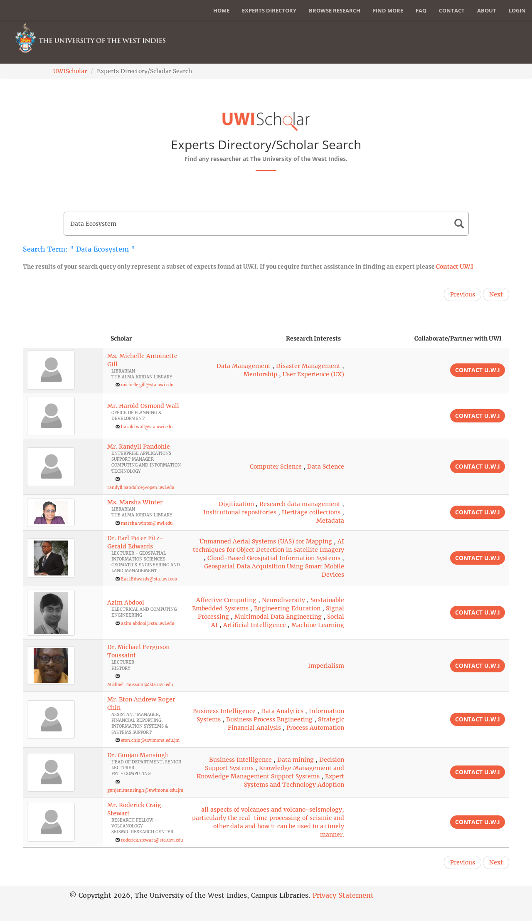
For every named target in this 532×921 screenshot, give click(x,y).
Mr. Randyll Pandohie (138, 446)
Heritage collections (311, 512)
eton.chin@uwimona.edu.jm (150, 740)
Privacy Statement (343, 895)
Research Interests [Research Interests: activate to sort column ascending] (313, 338)
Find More (388, 10)
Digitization (236, 504)
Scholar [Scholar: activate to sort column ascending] (121, 338)
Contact (452, 10)
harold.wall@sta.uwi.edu (146, 427)
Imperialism (326, 665)
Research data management (299, 504)
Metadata (330, 520)
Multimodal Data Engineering (278, 616)
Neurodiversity (283, 600)
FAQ (421, 10)
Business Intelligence (224, 711)
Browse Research (334, 10)
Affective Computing (226, 600)
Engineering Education (287, 608)
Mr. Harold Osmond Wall (143, 406)
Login (517, 10)
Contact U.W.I (454, 266)
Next (496, 294)
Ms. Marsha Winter (135, 502)
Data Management (244, 366)
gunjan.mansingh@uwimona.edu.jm (145, 790)
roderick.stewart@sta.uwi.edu (152, 840)
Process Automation (315, 727)
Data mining (295, 759)
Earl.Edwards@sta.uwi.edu (149, 579)
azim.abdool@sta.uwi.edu (147, 623)
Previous (462, 294)
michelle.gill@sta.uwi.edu (147, 385)
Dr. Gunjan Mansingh (138, 755)
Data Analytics (282, 711)
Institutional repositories (239, 512)
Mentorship (260, 374)
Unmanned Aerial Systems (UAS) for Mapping (266, 541)
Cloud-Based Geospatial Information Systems (273, 558)
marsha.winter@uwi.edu (146, 523)
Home (221, 10)
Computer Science (276, 466)
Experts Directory (269, 10)
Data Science (325, 466)
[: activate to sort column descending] (63, 338)
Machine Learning (317, 625)
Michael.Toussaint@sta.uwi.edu (140, 684)
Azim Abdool (125, 602)
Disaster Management (308, 366)
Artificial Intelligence (254, 625)
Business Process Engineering (269, 719)
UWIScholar (70, 71)
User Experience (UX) (313, 374)
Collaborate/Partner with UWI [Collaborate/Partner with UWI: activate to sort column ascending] (458, 338)
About (486, 10)
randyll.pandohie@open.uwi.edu (140, 487)
